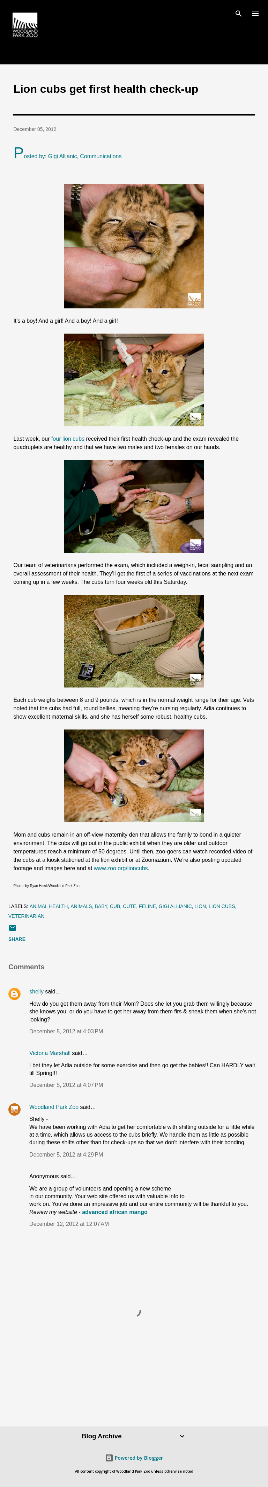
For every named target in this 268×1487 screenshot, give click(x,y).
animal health (49, 906)
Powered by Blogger (134, 1457)
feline (147, 906)
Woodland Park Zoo (54, 1107)
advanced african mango (115, 1212)
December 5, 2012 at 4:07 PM (66, 1085)
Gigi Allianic (175, 906)
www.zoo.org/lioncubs (121, 868)
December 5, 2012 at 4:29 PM (66, 1155)
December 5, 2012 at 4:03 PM (66, 1031)
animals (81, 906)
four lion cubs (67, 439)
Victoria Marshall (49, 1053)
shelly (36, 991)
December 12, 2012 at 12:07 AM (69, 1224)
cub (115, 906)
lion (200, 906)
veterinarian (26, 916)
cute (129, 906)
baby (101, 906)
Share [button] (16, 939)
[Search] (238, 12)
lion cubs (222, 906)
